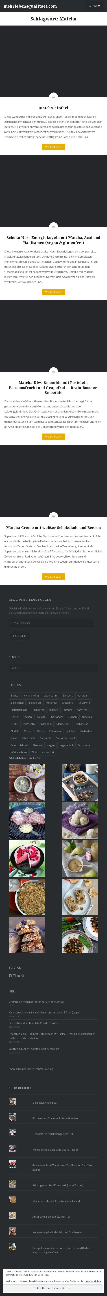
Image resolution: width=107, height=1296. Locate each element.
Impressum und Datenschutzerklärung (31, 1068)
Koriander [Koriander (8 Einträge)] (57, 716)
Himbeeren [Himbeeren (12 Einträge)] (38, 709)
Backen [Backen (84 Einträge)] (15, 695)
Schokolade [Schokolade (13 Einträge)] (28, 738)
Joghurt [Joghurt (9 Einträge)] (67, 709)
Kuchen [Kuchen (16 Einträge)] (72, 716)
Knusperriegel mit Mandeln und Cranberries (57, 1232)
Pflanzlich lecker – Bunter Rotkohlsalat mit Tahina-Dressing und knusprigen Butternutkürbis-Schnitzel (52, 1036)
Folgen (20, 635)
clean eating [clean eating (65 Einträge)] (51, 695)
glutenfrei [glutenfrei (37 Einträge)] (68, 702)
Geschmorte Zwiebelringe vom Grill (52, 1133)
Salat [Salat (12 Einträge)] (14, 738)
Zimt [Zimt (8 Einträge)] (34, 752)
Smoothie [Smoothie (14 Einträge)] (45, 738)
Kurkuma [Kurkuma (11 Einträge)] (86, 716)
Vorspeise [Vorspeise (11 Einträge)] (84, 745)
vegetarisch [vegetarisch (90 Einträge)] (66, 745)
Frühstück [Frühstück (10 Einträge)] (51, 702)
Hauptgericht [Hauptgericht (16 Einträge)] (19, 709)
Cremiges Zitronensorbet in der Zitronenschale (36, 1001)
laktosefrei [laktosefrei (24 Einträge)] (29, 723)
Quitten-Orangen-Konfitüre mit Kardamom (34, 1048)
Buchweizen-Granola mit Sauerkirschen (55, 1118)
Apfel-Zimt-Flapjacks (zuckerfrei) (51, 1216)
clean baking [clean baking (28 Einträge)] (31, 695)
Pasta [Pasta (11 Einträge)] (40, 731)
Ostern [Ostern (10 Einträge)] (28, 731)
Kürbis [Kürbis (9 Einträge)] (15, 723)
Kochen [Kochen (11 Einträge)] (27, 716)
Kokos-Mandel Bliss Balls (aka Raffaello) (55, 1149)
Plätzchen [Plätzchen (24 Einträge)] (55, 731)
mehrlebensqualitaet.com (30, 6)
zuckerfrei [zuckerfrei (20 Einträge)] (48, 752)
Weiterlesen (53, 147)
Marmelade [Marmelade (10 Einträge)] (63, 723)
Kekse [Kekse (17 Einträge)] (14, 716)
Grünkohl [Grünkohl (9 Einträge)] (84, 702)
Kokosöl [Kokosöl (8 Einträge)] (41, 716)
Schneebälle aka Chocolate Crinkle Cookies (33, 1023)
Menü (96, 5)
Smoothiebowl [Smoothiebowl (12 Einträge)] (19, 745)
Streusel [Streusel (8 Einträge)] (38, 745)
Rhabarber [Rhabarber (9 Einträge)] (86, 731)
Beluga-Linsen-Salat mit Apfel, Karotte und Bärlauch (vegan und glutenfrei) (62, 1250)
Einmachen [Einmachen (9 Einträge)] (17, 702)
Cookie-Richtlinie (93, 1281)
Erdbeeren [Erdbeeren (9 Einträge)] (34, 702)
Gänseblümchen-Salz (44, 1102)
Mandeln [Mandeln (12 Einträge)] (46, 723)
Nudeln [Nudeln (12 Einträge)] (15, 731)
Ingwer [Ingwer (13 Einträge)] (53, 709)
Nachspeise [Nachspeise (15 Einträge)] (81, 723)
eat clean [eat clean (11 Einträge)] (82, 695)
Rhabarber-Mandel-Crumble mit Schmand (56, 1201)
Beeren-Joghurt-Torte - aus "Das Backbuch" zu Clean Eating (62, 1167)
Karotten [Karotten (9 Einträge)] (82, 709)
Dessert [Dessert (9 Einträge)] (68, 695)
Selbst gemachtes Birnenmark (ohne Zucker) (57, 1185)
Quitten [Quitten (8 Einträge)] (70, 731)
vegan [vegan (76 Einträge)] (51, 745)
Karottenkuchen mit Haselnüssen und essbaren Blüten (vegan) (44, 1012)
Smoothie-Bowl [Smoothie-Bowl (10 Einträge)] (65, 738)
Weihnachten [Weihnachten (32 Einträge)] (19, 752)
